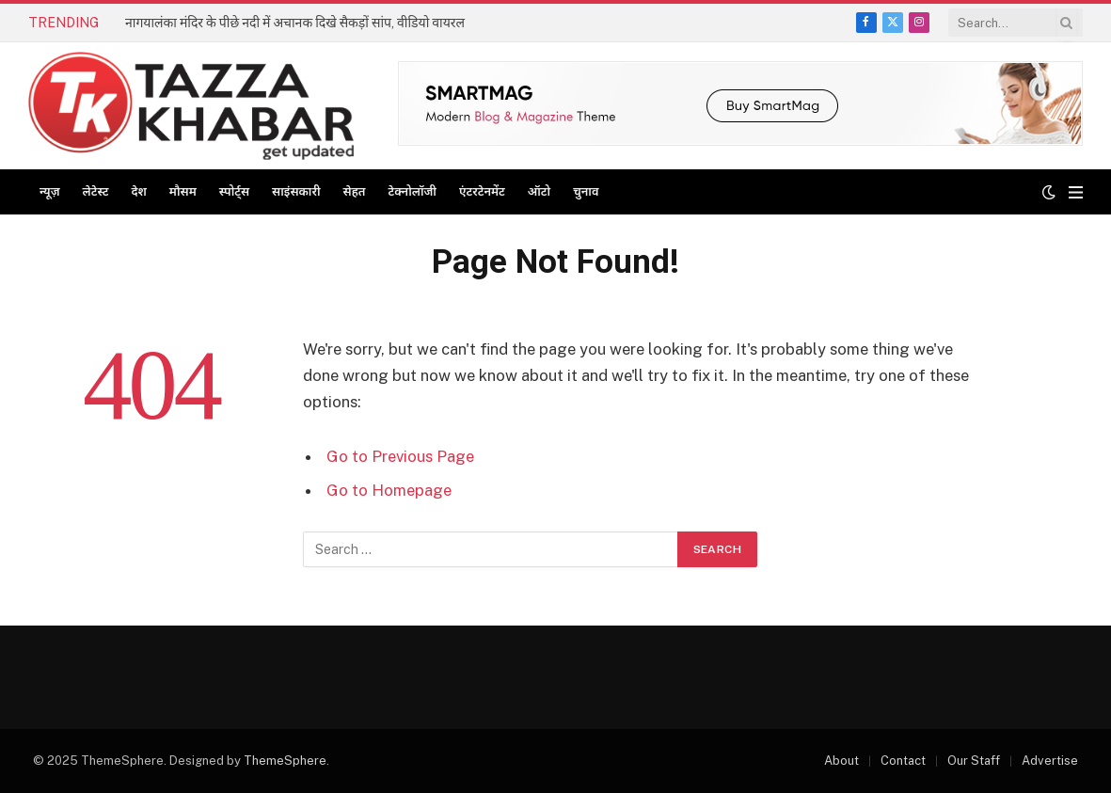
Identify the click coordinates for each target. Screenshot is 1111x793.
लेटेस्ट (96, 191)
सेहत (354, 191)
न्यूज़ (50, 191)
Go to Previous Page (400, 456)
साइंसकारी (296, 191)
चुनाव (585, 191)
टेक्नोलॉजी (412, 191)
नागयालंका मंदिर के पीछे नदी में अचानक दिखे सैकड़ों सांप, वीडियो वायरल (295, 22)
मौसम (183, 191)
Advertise (1050, 760)
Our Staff (973, 760)
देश (138, 191)
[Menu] (1076, 192)
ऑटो (539, 191)
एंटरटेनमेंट (482, 191)
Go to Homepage (389, 490)
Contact (903, 760)
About (841, 760)
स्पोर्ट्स (234, 191)
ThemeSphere (285, 760)
